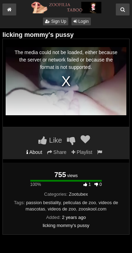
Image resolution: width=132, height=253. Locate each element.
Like (50, 140)
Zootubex (78, 194)
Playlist (81, 152)
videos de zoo (62, 209)
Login (81, 21)
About (34, 152)
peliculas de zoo (79, 202)
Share (57, 152)
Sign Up (55, 21)
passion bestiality (43, 202)
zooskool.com (92, 209)
